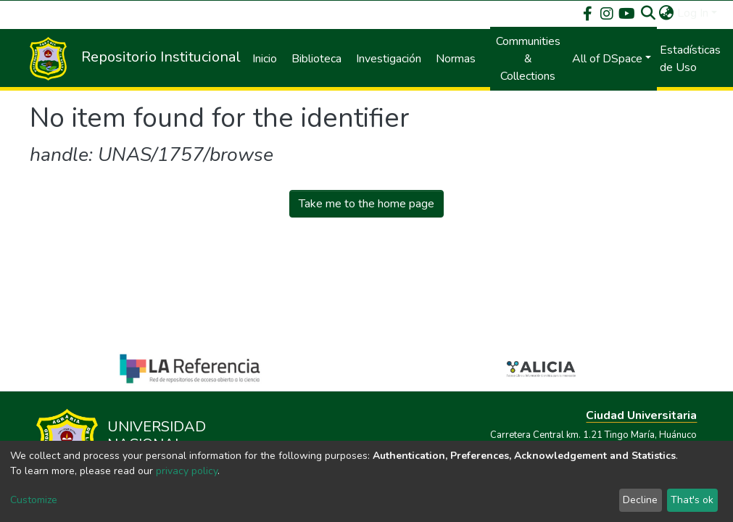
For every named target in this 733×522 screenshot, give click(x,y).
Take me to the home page (366, 204)
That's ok (692, 500)
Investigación (388, 59)
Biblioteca (316, 59)
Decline (640, 500)
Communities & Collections (528, 58)
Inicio (264, 59)
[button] (667, 13)
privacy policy (187, 471)
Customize (33, 500)
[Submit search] (648, 13)
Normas (456, 59)
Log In (692, 13)
